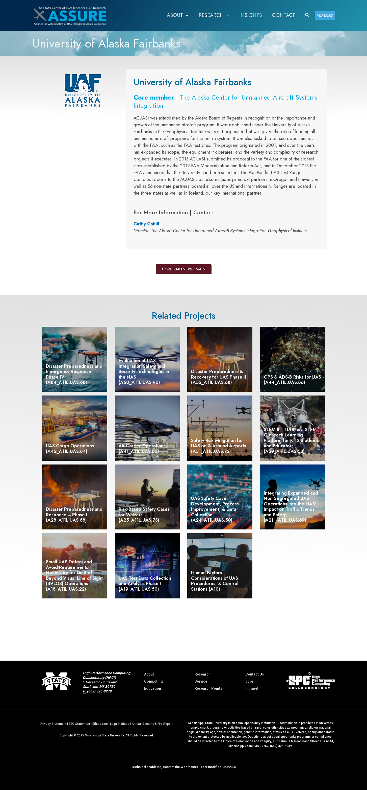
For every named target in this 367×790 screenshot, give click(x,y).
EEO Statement (79, 724)
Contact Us (254, 674)
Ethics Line (100, 724)
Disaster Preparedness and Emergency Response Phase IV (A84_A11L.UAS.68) (74, 374)
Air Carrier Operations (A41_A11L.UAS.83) (142, 449)
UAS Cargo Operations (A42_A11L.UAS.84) (70, 449)
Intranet (251, 688)
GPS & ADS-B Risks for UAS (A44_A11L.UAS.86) (292, 380)
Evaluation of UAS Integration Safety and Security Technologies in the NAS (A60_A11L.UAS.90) (144, 371)
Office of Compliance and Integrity (247, 741)
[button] (178, 15)
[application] (186, 15)
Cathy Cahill (146, 224)
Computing (153, 681)
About (149, 674)
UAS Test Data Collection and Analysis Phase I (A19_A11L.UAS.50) (145, 583)
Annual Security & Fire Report (152, 724)
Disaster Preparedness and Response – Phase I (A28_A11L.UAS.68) (74, 514)
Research (203, 674)
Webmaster (189, 767)
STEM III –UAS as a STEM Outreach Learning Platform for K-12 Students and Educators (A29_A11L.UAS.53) (291, 440)
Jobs (249, 681)
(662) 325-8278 (99, 691)
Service (201, 681)
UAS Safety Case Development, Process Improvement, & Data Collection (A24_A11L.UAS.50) (215, 509)
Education (152, 688)
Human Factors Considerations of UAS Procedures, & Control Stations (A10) (215, 580)
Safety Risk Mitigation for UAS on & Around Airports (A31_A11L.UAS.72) (218, 446)
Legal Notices (119, 724)
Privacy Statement (53, 724)
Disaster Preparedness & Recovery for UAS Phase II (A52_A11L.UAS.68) (218, 377)
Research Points (208, 688)
